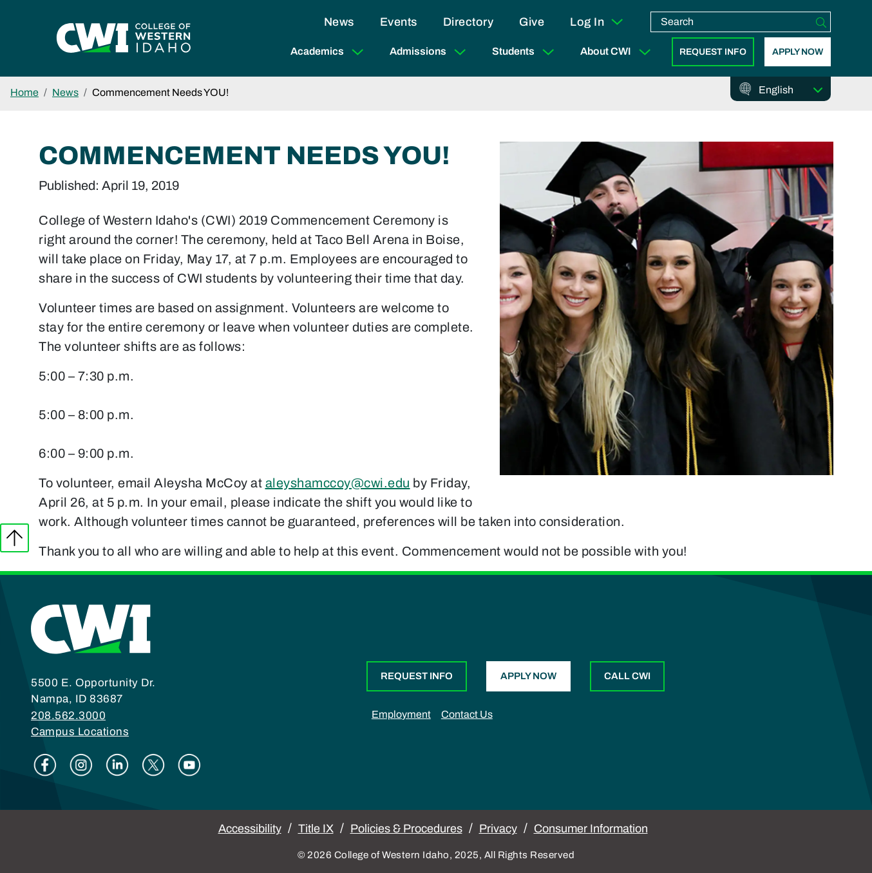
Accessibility (249, 828)
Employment (401, 714)
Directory (468, 21)
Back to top (14, 537)
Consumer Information (591, 828)
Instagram (81, 765)
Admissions (430, 52)
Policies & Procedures (406, 828)
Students (526, 52)
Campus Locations (80, 732)
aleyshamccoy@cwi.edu (337, 483)
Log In (597, 22)
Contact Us (467, 714)
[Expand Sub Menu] (357, 52)
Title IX (316, 828)
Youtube (189, 765)
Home (24, 92)
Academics (329, 52)
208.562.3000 (68, 715)
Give (531, 21)
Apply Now (797, 52)
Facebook (45, 765)
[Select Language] (791, 90)
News (339, 21)
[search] (731, 22)
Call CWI (627, 676)
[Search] (821, 22)
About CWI (618, 52)
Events (398, 21)
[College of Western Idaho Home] (123, 39)
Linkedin (117, 765)
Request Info (712, 52)
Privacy (498, 828)
